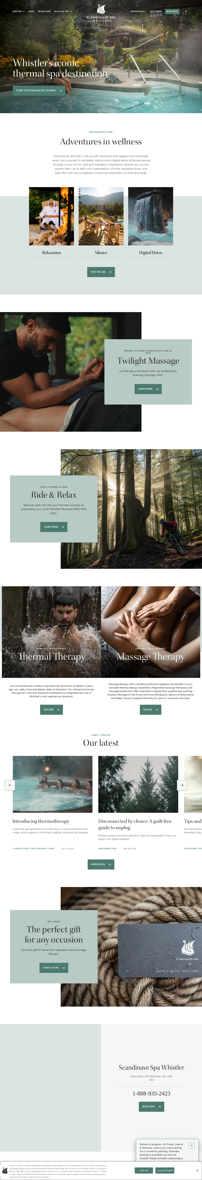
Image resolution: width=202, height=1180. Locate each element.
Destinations (138, 11)
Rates (31, 12)
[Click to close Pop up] (192, 1146)
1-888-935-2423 (151, 1093)
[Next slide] (182, 785)
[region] (101, 1170)
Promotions (44, 12)
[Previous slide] (10, 785)
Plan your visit (63, 11)
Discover (19, 11)
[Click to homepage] (101, 13)
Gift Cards (155, 12)
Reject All (144, 1170)
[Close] (197, 1170)
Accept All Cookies (165, 1170)
